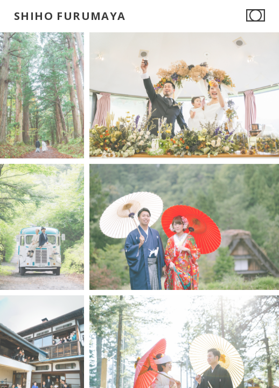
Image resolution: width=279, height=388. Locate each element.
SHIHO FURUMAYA (70, 16)
